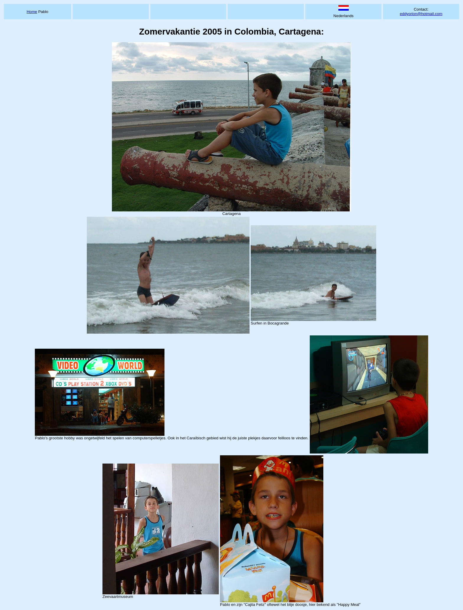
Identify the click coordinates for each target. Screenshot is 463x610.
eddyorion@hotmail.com (421, 14)
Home (32, 11)
